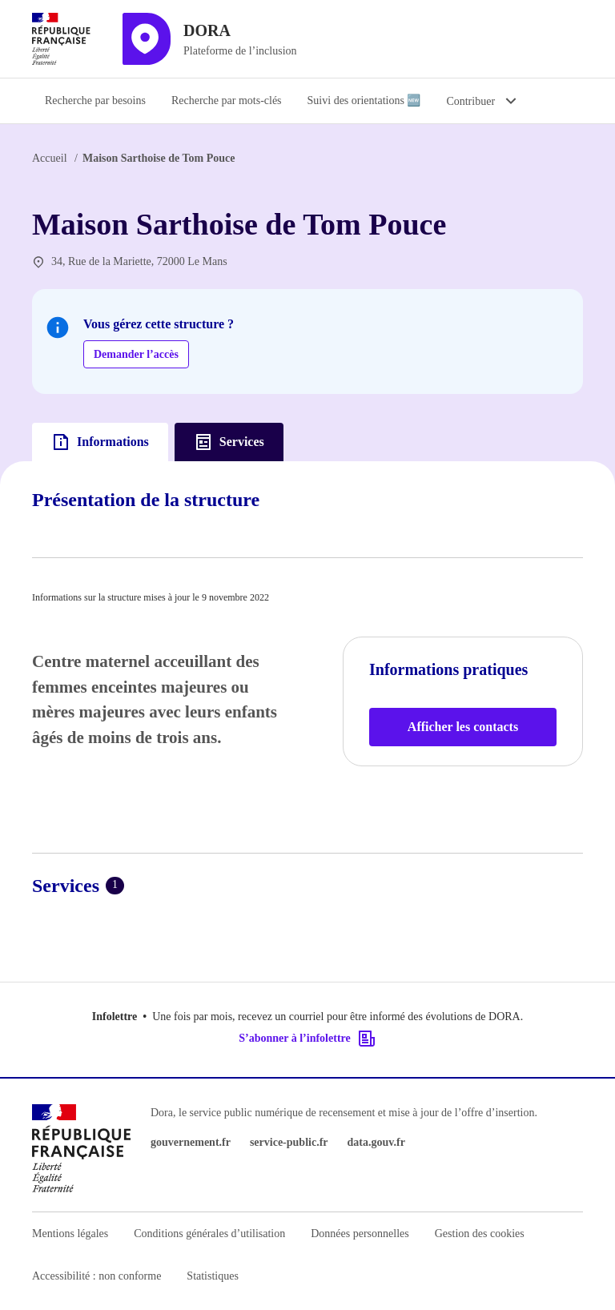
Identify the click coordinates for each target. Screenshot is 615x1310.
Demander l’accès (136, 354)
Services (229, 442)
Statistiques (213, 1276)
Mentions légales (70, 1234)
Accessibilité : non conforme (96, 1276)
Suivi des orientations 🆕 (364, 100)
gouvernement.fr (191, 1142)
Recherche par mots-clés (226, 100)
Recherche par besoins (95, 100)
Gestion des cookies (480, 1234)
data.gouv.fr (376, 1142)
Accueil (49, 158)
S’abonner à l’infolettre (307, 1038)
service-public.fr (289, 1142)
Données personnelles (359, 1234)
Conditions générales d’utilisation (209, 1234)
